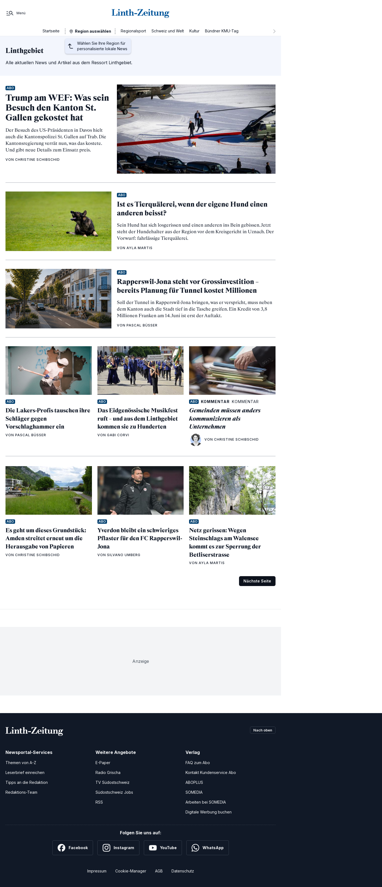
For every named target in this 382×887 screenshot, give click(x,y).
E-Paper (103, 762)
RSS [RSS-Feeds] (99, 802)
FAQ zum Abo (198, 762)
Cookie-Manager (130, 871)
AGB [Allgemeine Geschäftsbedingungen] (159, 871)
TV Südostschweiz (113, 782)
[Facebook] (72, 847)
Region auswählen (93, 31)
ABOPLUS (194, 782)
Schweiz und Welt (167, 31)
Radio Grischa (108, 772)
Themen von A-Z (20, 762)
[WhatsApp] (207, 847)
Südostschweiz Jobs (114, 792)
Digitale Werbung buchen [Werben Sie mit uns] (209, 812)
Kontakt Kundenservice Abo (211, 772)
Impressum (96, 871)
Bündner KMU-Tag (221, 31)
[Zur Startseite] (140, 13)
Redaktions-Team (21, 792)
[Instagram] (118, 847)
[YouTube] (163, 847)
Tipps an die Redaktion (26, 782)
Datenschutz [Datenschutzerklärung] (183, 871)
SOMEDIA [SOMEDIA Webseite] (194, 792)
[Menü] (15, 13)
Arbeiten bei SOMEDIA (206, 802)
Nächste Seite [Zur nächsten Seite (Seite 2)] (257, 581)
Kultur (194, 31)
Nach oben (261, 730)
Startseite (51, 31)
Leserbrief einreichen (24, 772)
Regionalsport (133, 31)
